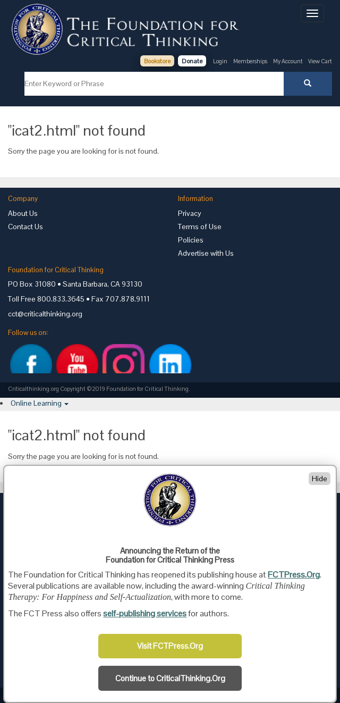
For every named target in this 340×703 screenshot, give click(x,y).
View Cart (320, 61)
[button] (40, 403)
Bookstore (157, 61)
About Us (23, 213)
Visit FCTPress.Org (170, 646)
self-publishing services (144, 613)
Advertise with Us (206, 253)
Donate (192, 61)
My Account (288, 61)
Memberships (250, 61)
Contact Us (25, 226)
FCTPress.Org (294, 574)
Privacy (189, 213)
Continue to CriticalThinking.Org (170, 678)
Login (220, 61)
